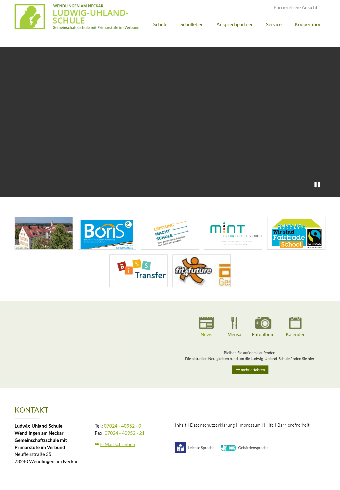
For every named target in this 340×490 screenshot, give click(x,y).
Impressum (249, 425)
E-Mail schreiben (117, 444)
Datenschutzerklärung (212, 425)
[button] (160, 24)
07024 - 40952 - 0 (122, 426)
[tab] (206, 327)
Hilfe (269, 425)
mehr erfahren (253, 369)
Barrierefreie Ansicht (296, 7)
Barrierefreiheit (293, 425)
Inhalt (181, 425)
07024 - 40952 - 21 (125, 433)
